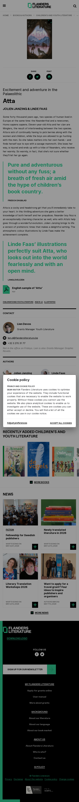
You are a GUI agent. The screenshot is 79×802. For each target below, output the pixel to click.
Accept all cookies (61, 423)
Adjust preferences (17, 423)
